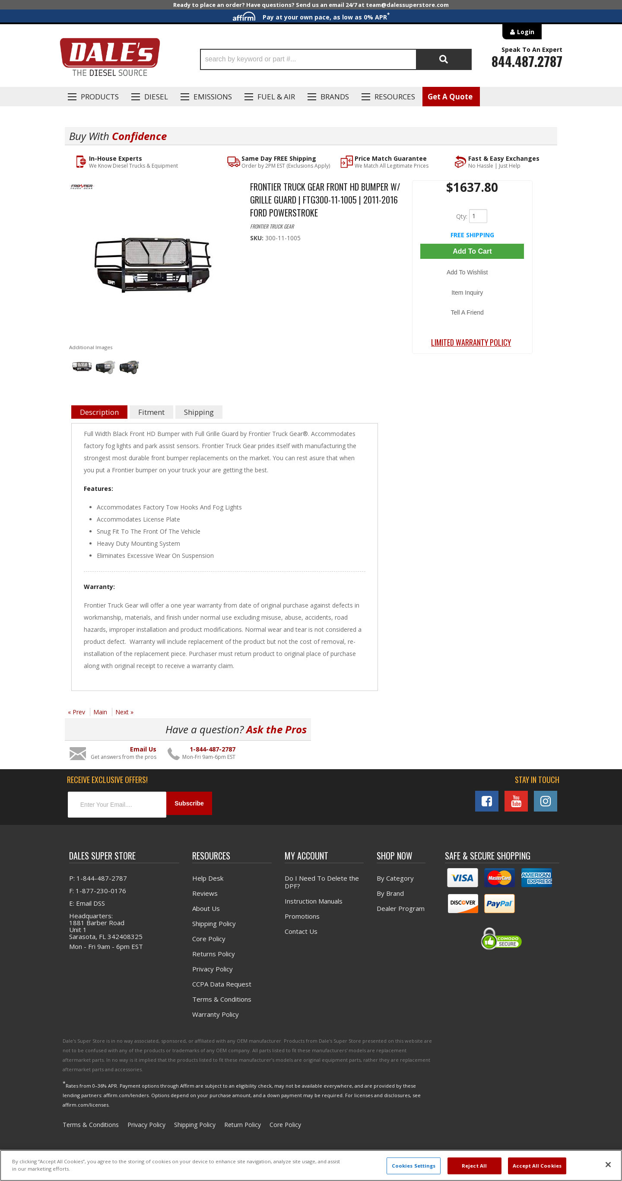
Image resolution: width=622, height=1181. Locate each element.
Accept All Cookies (537, 1165)
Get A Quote (450, 97)
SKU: (257, 238)
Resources (394, 97)
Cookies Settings (414, 1165)
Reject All (474, 1165)
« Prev (76, 712)
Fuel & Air (276, 97)
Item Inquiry (472, 280)
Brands (335, 97)
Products (100, 97)
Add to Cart (472, 251)
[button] (336, 59)
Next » (124, 712)
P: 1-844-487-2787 (98, 876)
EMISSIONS (213, 97)
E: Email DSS (87, 901)
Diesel (156, 97)
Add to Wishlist (472, 267)
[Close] (608, 1164)
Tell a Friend (472, 292)
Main (100, 712)
